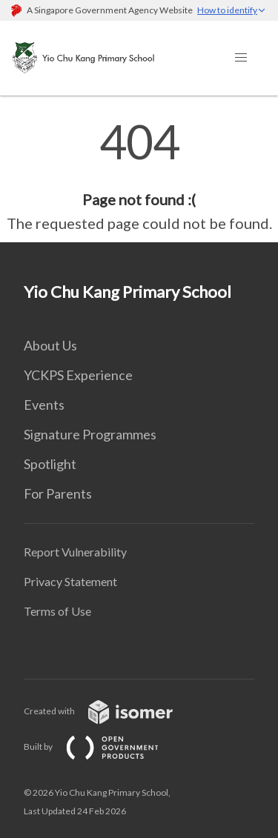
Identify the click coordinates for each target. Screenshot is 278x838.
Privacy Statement (70, 581)
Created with (110, 710)
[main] (139, 176)
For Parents (58, 493)
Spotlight (50, 464)
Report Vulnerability (75, 552)
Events (44, 404)
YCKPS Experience (78, 375)
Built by (103, 746)
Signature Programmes (90, 434)
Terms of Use (57, 611)
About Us (50, 345)
